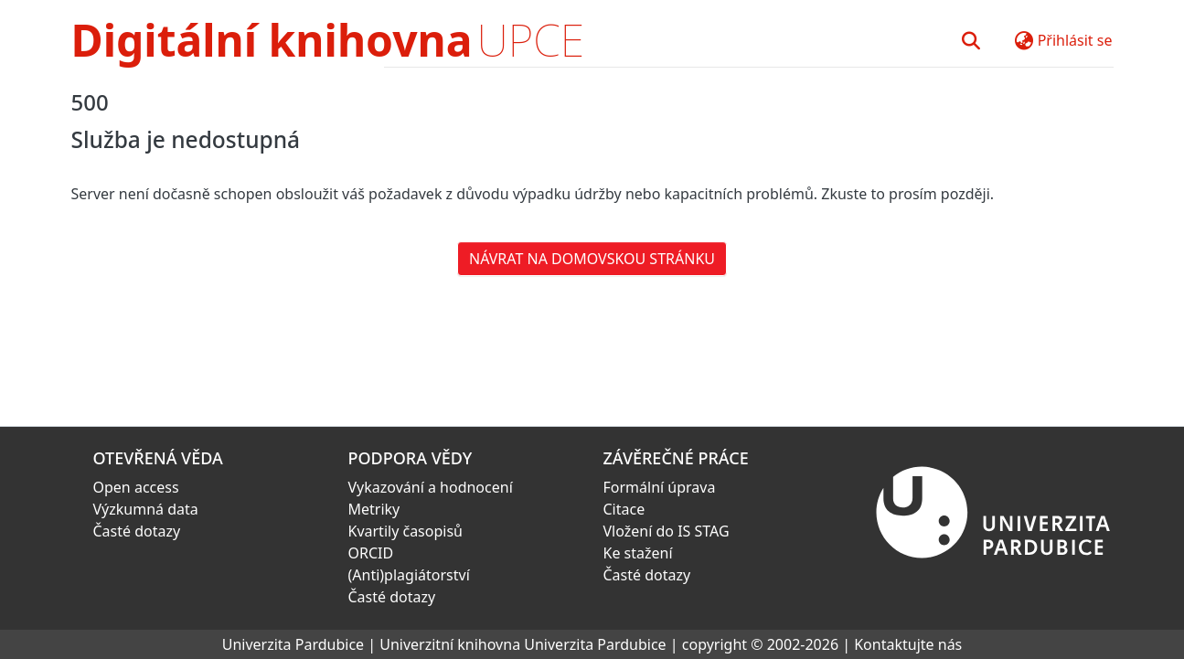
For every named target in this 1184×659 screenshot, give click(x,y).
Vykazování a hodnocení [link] (430, 487)
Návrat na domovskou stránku (592, 259)
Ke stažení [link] (638, 553)
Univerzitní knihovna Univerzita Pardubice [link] (522, 644)
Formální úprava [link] (659, 487)
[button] (971, 40)
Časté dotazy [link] (137, 531)
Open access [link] (136, 487)
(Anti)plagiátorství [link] (409, 575)
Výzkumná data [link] (145, 509)
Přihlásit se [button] (1075, 40)
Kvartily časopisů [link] (406, 531)
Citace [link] (624, 509)
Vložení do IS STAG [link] (666, 531)
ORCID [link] (371, 553)
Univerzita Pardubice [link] (293, 644)
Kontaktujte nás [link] (908, 644)
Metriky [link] (374, 509)
